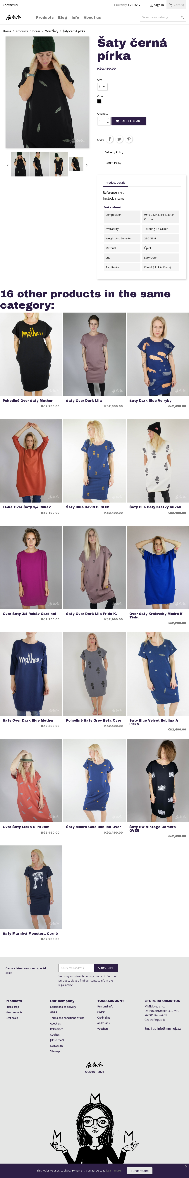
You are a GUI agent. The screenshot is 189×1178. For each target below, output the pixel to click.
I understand (140, 1171)
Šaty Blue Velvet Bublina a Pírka (153, 722)
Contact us (10, 5)
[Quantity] (101, 121)
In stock (108, 198)
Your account (110, 1000)
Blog (62, 17)
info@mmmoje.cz (169, 1029)
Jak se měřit (57, 1040)
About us (92, 17)
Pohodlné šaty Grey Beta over (93, 720)
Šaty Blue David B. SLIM (87, 507)
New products (14, 1012)
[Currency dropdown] (135, 5)
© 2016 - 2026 (94, 1072)
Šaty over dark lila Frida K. (91, 614)
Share (109, 139)
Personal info (105, 1006)
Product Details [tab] (115, 182)
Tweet (119, 139)
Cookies (55, 1034)
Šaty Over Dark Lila (84, 401)
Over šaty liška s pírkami (27, 827)
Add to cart (128, 121)
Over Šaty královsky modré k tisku (156, 615)
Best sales (12, 1018)
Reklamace (56, 1029)
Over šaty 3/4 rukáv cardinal (29, 614)
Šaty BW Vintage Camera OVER (152, 828)
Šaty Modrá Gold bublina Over (93, 827)
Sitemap (55, 1051)
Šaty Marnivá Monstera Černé (30, 933)
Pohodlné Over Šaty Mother (28, 401)
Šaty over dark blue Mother (28, 720)
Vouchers (102, 1028)
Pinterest (129, 139)
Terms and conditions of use (67, 1018)
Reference (110, 193)
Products (45, 17)
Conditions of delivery (63, 1007)
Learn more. (113, 1170)
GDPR (53, 1012)
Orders (101, 1012)
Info (75, 17)
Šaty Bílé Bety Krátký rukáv (155, 507)
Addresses (103, 1023)
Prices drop (12, 1007)
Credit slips (103, 1017)
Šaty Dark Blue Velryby (150, 401)
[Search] (163, 17)
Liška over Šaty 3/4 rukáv (27, 507)
